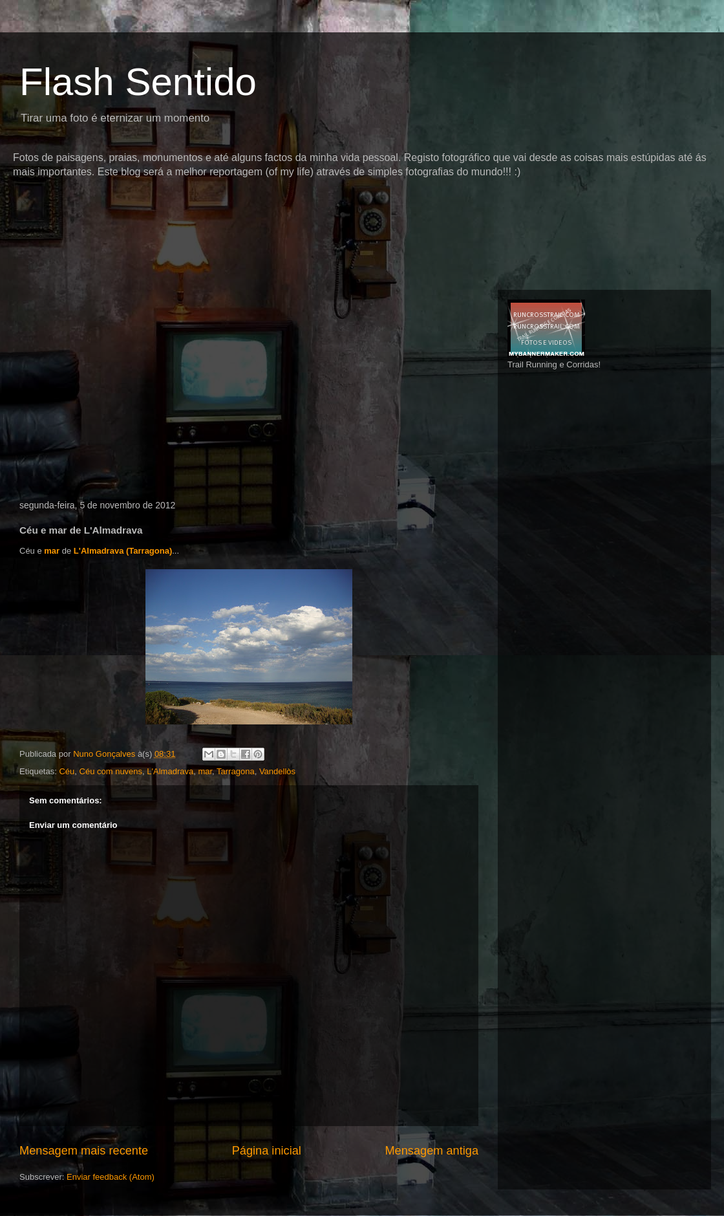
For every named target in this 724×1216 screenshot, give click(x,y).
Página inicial (266, 1150)
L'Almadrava (170, 771)
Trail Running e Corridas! (554, 364)
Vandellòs (277, 771)
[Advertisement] (248, 203)
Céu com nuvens (111, 771)
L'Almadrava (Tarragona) (123, 551)
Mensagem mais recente (83, 1150)
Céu (66, 771)
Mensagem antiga (431, 1150)
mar (51, 551)
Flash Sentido (138, 81)
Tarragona (236, 771)
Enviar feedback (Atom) (110, 1177)
